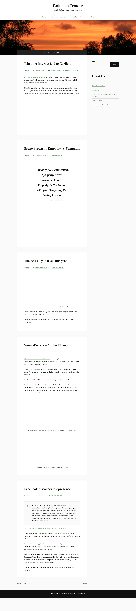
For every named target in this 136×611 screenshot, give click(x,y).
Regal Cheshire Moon (98, 86)
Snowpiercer (36, 382)
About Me (53, 17)
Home (44, 17)
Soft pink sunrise (97, 90)
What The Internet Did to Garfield (35, 85)
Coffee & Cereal (97, 100)
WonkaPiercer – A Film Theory (52, 357)
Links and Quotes (35, 78)
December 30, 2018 (41, 364)
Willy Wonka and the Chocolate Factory (37, 371)
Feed (92, 17)
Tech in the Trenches (68, 5)
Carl (28, 75)
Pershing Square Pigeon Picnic (101, 105)
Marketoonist (58, 212)
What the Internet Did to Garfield (46, 65)
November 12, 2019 (41, 280)
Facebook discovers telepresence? (41, 503)
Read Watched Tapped (50, 78)
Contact (84, 17)
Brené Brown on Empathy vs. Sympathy (50, 158)
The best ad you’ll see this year (51, 272)
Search (94, 61)
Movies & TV (57, 364)
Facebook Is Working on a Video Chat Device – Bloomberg (48, 546)
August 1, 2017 (40, 513)
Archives (62, 17)
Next (85, 601)
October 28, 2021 (41, 168)
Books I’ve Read (73, 17)
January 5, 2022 (41, 75)
